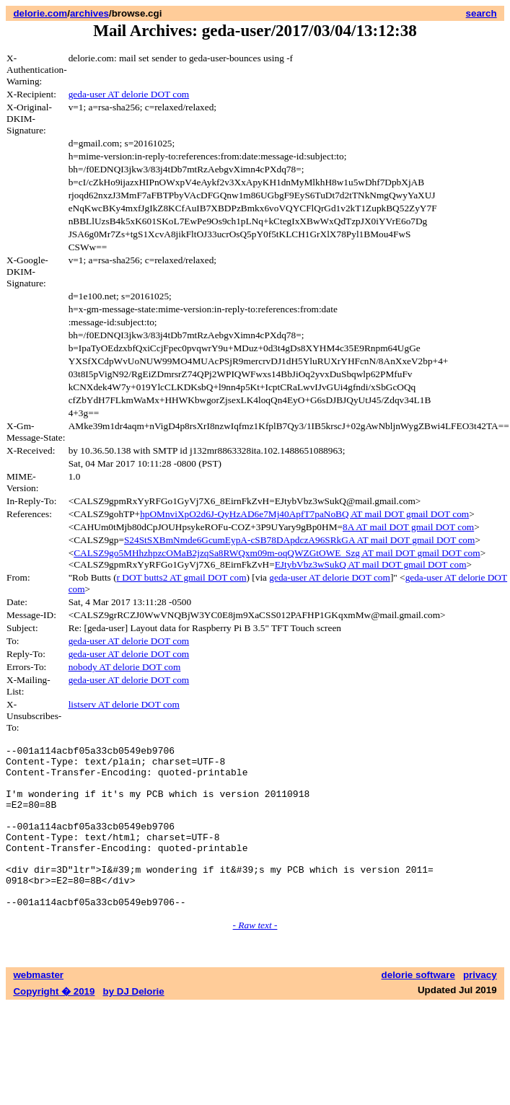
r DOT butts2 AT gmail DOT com (182, 577)
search (481, 13)
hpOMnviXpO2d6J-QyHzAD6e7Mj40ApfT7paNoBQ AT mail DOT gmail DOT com (304, 514)
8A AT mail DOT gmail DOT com (408, 526)
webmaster (38, 1007)
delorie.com (40, 13)
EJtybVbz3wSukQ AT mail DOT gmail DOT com (371, 564)
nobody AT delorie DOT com (125, 666)
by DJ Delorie (133, 1023)
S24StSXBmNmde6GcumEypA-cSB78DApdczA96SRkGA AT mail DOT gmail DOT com (299, 539)
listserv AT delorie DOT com (124, 704)
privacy (480, 1007)
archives (89, 13)
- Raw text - (255, 957)
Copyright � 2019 (53, 1023)
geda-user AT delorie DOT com (129, 94)
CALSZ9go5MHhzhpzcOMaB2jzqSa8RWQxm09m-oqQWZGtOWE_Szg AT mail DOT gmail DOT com (277, 552)
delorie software (418, 1007)
